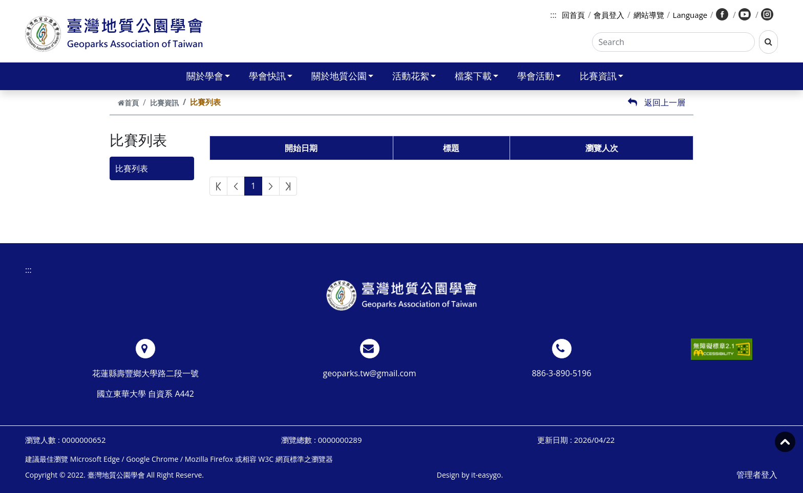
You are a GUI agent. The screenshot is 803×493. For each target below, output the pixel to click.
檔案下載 (476, 76)
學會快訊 (270, 76)
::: (553, 14)
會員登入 (609, 15)
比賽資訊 (601, 76)
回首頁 (573, 15)
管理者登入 (756, 474)
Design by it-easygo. (470, 475)
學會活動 (539, 76)
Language (690, 15)
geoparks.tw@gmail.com (369, 373)
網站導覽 (648, 15)
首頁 (128, 103)
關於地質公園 (342, 76)
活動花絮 (414, 76)
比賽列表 (131, 168)
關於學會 (208, 76)
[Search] (673, 42)
